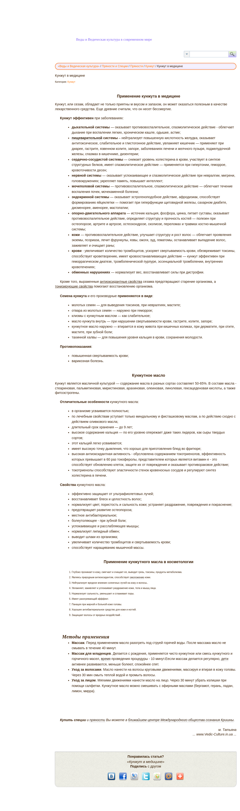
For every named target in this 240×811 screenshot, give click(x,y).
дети (225, 659)
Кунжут (71, 82)
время (105, 659)
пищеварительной (87, 138)
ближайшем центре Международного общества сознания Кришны (181, 720)
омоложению (137, 577)
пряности (97, 720)
